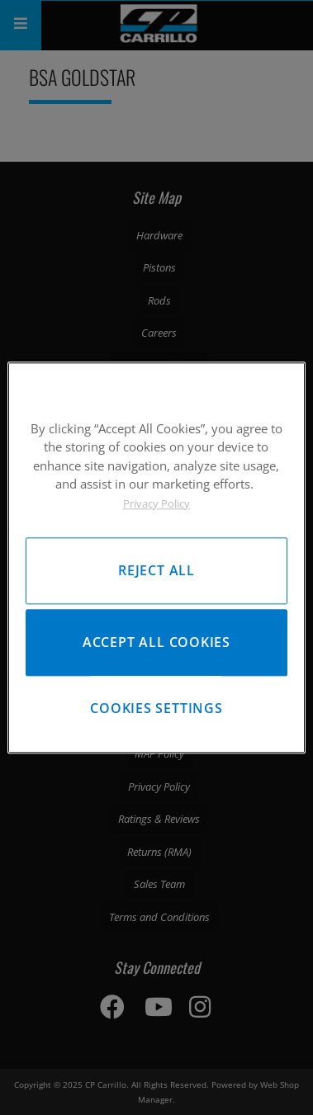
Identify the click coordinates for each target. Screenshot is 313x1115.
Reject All (156, 570)
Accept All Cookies (156, 642)
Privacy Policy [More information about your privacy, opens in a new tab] (156, 503)
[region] (156, 557)
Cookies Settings (156, 708)
